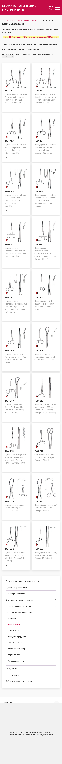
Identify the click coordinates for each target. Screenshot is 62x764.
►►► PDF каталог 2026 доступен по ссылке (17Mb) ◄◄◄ (31, 37)
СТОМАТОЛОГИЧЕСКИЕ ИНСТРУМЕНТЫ (19, 7)
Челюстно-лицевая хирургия (28, 20)
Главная (5, 20)
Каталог (13, 20)
